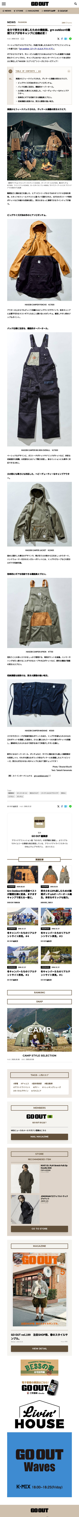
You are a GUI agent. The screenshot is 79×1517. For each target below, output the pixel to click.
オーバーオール (22, 828)
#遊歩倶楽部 (37, 1189)
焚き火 (63, 828)
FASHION (22, 22)
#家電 (15, 1189)
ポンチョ (20, 832)
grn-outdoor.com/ (41, 776)
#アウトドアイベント (21, 1193)
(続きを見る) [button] (49, 882)
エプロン (11, 832)
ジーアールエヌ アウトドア (49, 828)
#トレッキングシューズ (51, 1193)
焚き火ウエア (34, 828)
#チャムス (25, 1189)
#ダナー (36, 1193)
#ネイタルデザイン (20, 1197)
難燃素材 (11, 828)
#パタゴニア (36, 1197)
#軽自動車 (49, 1189)
